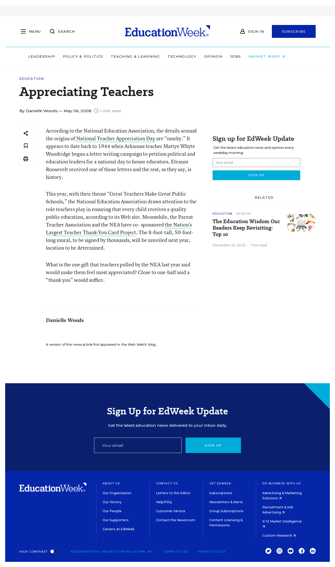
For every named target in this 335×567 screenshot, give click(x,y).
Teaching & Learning (146, 56)
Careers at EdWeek (118, 529)
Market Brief (278, 56)
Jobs (246, 56)
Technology (192, 56)
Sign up (213, 445)
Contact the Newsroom (175, 520)
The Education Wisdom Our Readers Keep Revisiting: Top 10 (246, 228)
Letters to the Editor (173, 493)
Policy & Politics (94, 56)
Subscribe (294, 31)
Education (31, 79)
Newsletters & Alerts (226, 502)
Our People (112, 511)
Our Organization (117, 493)
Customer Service (170, 511)
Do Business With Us (281, 483)
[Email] (138, 445)
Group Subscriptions (226, 511)
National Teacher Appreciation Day (115, 138)
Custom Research (279, 535)
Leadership (52, 56)
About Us (111, 483)
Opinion (224, 56)
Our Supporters (116, 520)
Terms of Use (175, 551)
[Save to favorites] (26, 146)
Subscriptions (220, 493)
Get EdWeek (220, 483)
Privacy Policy (211, 551)
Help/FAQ (164, 502)
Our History (112, 502)
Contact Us (167, 483)
